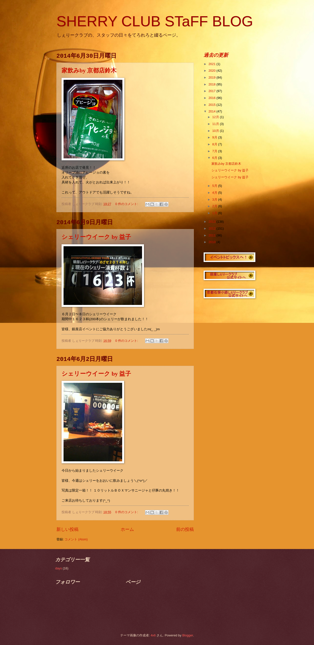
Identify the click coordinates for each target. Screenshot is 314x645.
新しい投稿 (67, 529)
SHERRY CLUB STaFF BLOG (154, 21)
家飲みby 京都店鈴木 (89, 70)
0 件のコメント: (127, 204)
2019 (212, 77)
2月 (215, 206)
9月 (215, 137)
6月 (215, 158)
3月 (215, 199)
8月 (215, 144)
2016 (212, 98)
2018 (212, 84)
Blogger (187, 635)
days (58, 568)
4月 (215, 192)
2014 (212, 111)
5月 (215, 186)
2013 (212, 221)
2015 (212, 105)
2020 (212, 70)
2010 (212, 242)
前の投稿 (185, 529)
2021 (212, 64)
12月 (216, 117)
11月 (216, 124)
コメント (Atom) (76, 539)
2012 (212, 228)
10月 (216, 131)
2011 (212, 235)
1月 (215, 213)
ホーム (127, 529)
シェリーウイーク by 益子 (96, 237)
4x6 (153, 635)
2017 (212, 91)
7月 (215, 151)
